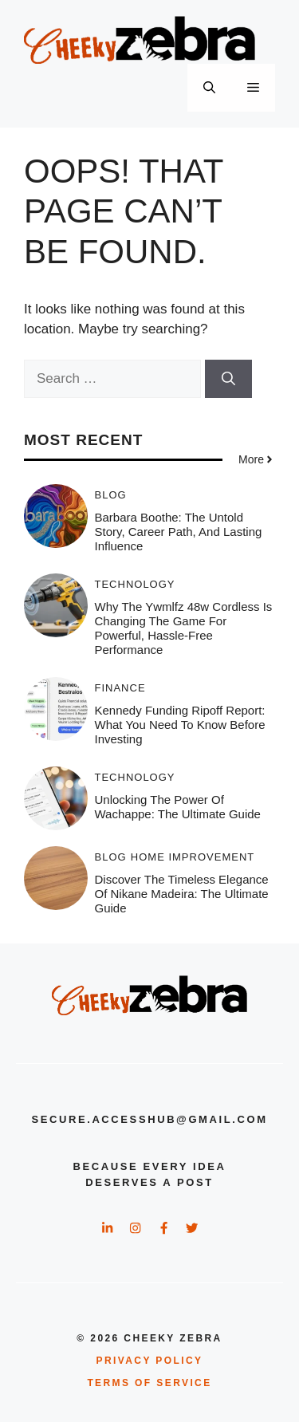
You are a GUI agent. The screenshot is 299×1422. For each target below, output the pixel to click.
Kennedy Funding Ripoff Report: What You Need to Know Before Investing (180, 724)
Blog (111, 495)
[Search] (228, 379)
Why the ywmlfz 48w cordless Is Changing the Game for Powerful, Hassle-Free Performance (184, 628)
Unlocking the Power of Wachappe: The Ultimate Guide (178, 807)
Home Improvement (192, 857)
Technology (135, 584)
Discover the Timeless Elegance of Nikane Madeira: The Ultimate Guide (182, 894)
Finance (120, 688)
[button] (209, 88)
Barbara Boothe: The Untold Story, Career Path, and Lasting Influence (178, 531)
